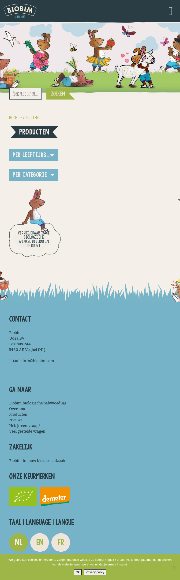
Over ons (17, 409)
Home (13, 117)
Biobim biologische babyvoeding (37, 403)
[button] (33, 155)
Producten (29, 117)
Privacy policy (95, 572)
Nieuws (15, 420)
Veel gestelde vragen (27, 431)
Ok (78, 572)
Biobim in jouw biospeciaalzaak (37, 460)
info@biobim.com (38, 361)
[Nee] (174, 567)
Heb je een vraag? (24, 425)
